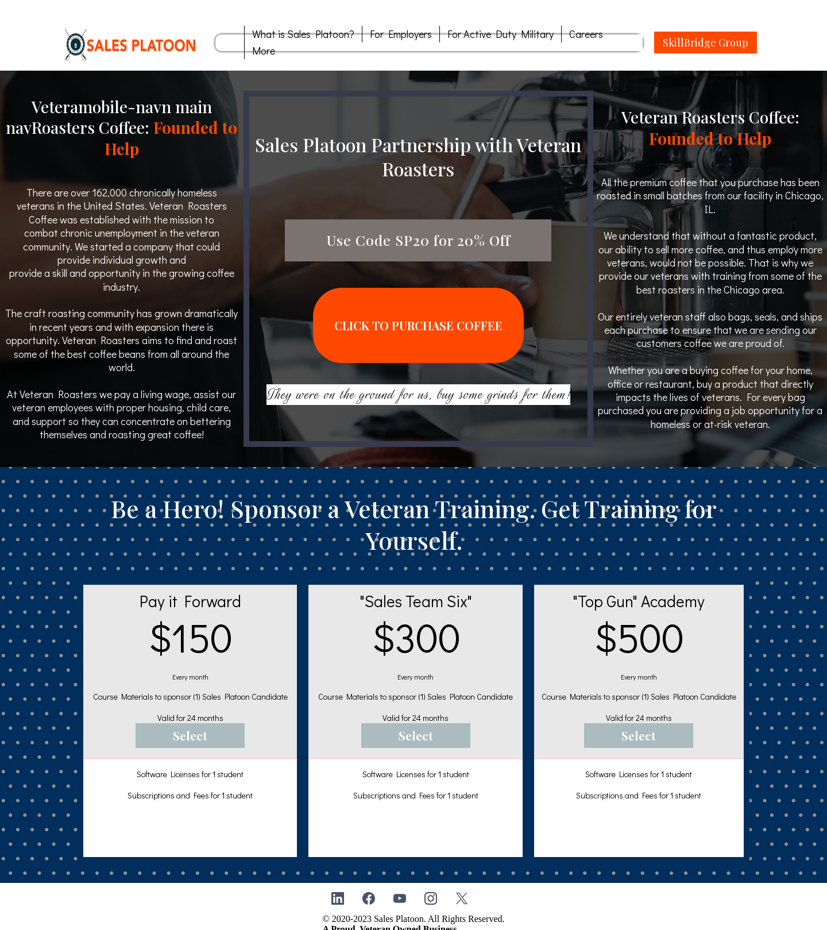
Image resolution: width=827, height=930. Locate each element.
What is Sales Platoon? (303, 34)
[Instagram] (430, 884)
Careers (586, 34)
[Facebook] (368, 884)
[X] (461, 884)
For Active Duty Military (500, 34)
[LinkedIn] (337, 884)
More (263, 50)
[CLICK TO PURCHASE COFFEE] (418, 318)
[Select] (190, 722)
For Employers (401, 34)
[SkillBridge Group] (705, 42)
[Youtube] (399, 884)
